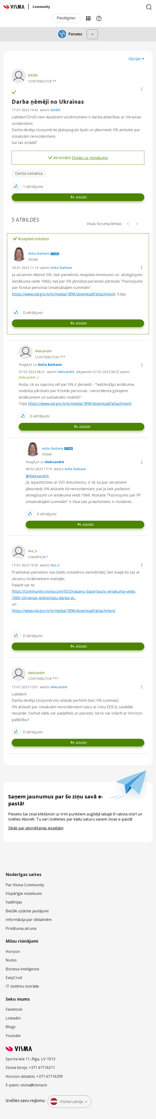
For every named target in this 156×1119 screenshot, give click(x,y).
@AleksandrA (37, 476)
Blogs (11, 1026)
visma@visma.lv (33, 1085)
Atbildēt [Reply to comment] (81, 323)
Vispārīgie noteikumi (24, 893)
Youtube (13, 1035)
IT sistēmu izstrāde (22, 986)
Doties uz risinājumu (90, 157)
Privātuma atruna (21, 928)
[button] (142, 89)
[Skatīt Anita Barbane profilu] (39, 253)
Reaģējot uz (40, 364)
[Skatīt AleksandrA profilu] (43, 351)
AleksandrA (66, 372)
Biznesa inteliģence (22, 969)
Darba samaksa (28, 173)
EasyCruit (14, 977)
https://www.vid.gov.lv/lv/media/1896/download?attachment (63, 294)
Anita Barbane (61, 267)
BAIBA (55, 110)
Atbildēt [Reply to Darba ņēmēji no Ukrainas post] (81, 197)
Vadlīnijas (14, 902)
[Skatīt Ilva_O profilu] (32, 551)
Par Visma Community (25, 884)
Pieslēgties (66, 18)
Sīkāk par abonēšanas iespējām (35, 828)
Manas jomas (88, 18)
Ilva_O (55, 565)
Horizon (13, 951)
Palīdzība (99, 18)
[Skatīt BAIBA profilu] (33, 75)
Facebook (14, 1009)
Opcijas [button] (134, 58)
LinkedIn (13, 1018)
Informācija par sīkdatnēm (29, 919)
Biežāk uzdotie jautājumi (27, 911)
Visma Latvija (66, 1101)
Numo (11, 960)
